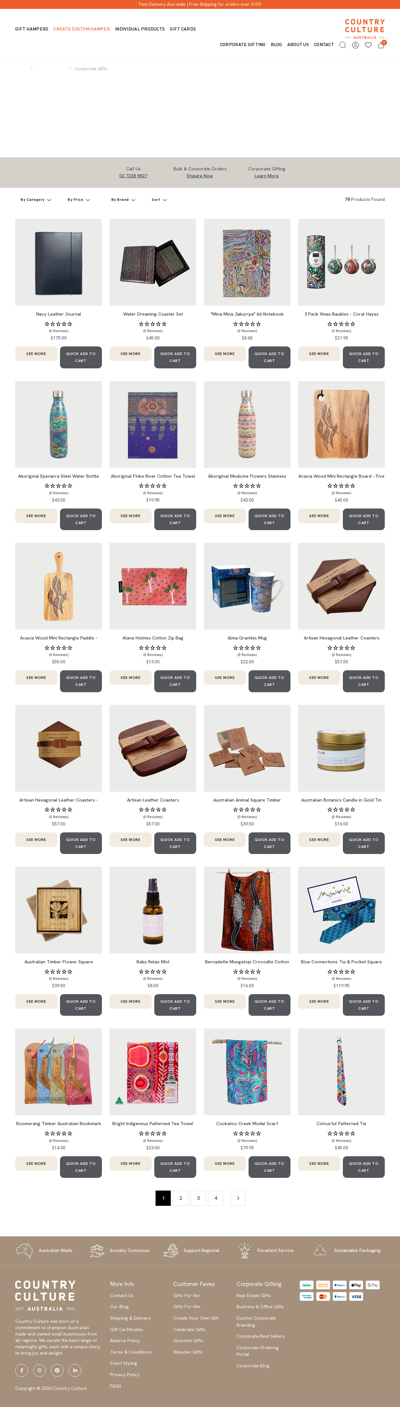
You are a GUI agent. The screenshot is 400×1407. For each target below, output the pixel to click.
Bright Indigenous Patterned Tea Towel (152, 1123)
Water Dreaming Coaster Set (153, 314)
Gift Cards (183, 28)
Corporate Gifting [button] (243, 44)
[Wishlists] (368, 45)
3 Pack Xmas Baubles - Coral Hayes (341, 314)
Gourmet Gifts (188, 1340)
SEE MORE (36, 353)
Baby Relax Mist (153, 962)
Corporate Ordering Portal (258, 1351)
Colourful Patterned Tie (341, 1123)
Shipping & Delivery (130, 1318)
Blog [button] (276, 44)
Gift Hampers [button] (31, 28)
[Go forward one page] (238, 1198)
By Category (33, 199)
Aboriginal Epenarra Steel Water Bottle (58, 476)
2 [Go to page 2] (180, 1198)
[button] (343, 45)
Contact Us (121, 1295)
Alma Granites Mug (247, 638)
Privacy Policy (125, 1374)
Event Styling (123, 1363)
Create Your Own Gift (195, 1318)
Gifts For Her (186, 1295)
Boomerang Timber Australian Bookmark (58, 1123)
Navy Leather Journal (58, 314)
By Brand (120, 199)
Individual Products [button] (140, 28)
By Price (76, 199)
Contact (324, 44)
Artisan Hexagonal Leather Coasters (341, 638)
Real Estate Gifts (254, 1295)
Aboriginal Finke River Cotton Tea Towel (153, 476)
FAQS (115, 1386)
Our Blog (119, 1306)
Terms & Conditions (130, 1352)
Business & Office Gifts (260, 1306)
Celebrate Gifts (189, 1329)
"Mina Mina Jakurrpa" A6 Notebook (247, 314)
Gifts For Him (186, 1306)
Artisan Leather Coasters (153, 800)
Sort (156, 199)
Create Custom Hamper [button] (81, 28)
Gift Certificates (126, 1329)
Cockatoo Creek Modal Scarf (247, 1123)
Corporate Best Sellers (261, 1336)
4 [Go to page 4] (215, 1198)
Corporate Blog (253, 1366)
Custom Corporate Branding (256, 1321)
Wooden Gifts (187, 1352)
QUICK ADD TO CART (81, 357)
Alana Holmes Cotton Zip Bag (153, 638)
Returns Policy (125, 1340)
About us (298, 44)
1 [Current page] (163, 1198)
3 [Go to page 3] (198, 1198)
